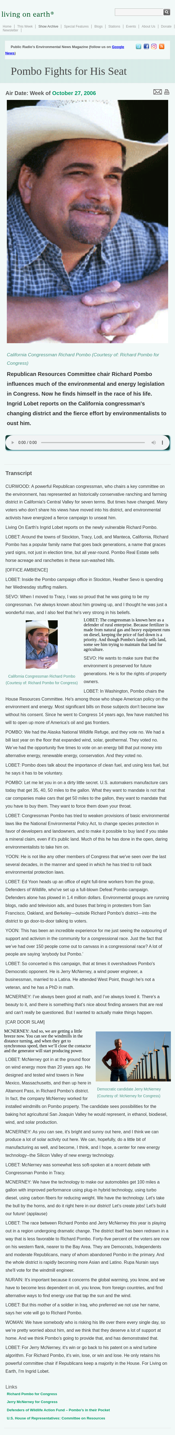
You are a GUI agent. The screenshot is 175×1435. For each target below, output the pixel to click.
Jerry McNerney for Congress (32, 1402)
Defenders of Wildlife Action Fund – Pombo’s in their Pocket (58, 1410)
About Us (148, 26)
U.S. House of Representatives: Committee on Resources (56, 1418)
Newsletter (10, 30)
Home (7, 26)
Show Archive (48, 26)
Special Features (76, 26)
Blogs (98, 26)
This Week (25, 26)
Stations (114, 26)
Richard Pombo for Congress (32, 1394)
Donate (166, 26)
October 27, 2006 (74, 93)
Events (131, 26)
